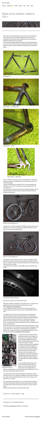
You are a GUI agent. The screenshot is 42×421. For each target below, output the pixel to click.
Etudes (20, 5)
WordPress (37, 416)
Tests (28, 5)
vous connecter (11, 406)
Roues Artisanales (6, 2)
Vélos (32, 5)
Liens (24, 5)
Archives (4, 5)
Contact (16, 5)
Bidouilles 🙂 (10, 5)
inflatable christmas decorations (14, 306)
